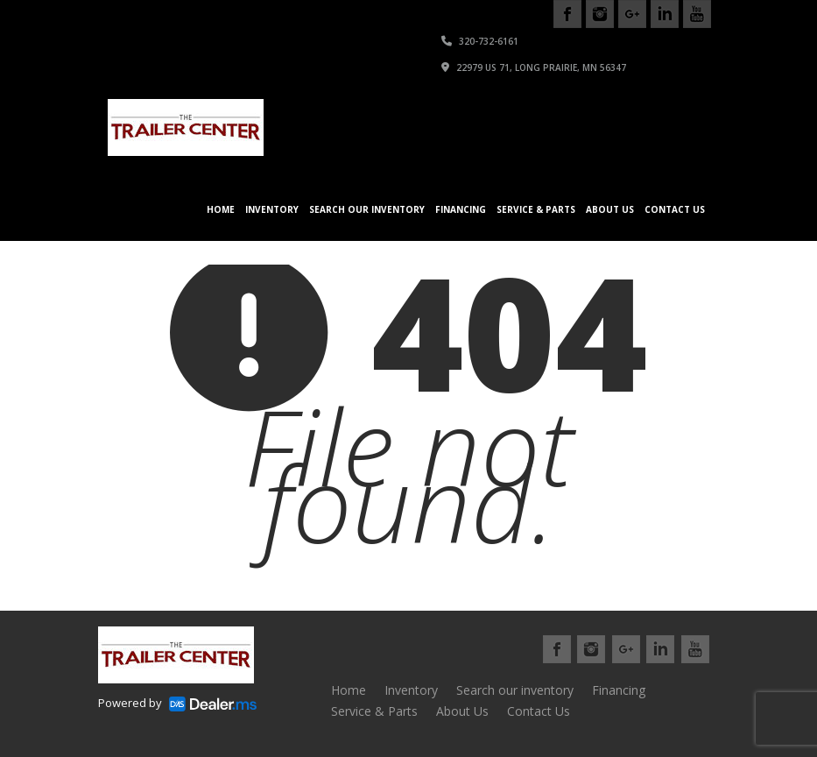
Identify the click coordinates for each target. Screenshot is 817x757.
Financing (460, 209)
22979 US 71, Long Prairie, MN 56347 (533, 67)
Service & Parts (536, 209)
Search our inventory (367, 209)
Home (221, 209)
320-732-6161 (479, 41)
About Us (610, 209)
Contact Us (674, 209)
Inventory (272, 209)
